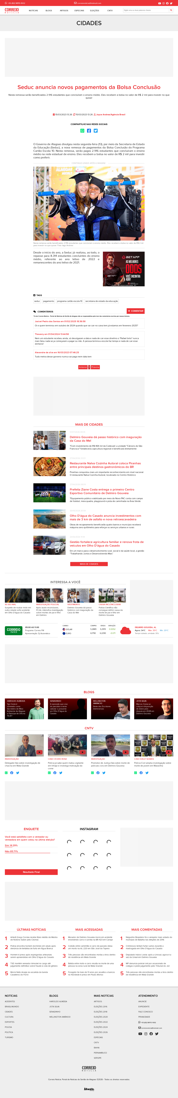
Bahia (96, 1048)
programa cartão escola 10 (69, 301)
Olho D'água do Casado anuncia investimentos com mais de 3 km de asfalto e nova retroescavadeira (105, 517)
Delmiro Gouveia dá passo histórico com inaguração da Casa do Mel (80, 610)
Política (9, 1032)
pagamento (48, 301)
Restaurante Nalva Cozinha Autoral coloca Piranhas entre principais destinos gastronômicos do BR (105, 465)
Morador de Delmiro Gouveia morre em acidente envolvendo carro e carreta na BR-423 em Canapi (90, 938)
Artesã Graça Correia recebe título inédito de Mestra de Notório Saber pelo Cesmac (33, 938)
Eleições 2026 (101, 1032)
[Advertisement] (89, 57)
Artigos (98, 1001)
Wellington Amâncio (60, 1017)
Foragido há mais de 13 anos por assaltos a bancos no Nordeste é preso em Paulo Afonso (91, 973)
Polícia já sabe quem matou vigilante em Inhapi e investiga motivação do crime (65, 766)
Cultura (9, 1017)
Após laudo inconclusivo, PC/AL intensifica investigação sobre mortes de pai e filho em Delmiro (49, 611)
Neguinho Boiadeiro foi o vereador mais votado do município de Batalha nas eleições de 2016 (149, 938)
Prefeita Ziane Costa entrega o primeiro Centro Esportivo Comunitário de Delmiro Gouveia (102, 491)
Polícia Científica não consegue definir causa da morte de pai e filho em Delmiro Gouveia (111, 611)
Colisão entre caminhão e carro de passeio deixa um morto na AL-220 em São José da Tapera (90, 947)
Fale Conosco (145, 1012)
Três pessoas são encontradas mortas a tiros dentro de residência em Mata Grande (91, 955)
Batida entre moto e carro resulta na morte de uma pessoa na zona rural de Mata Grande (91, 964)
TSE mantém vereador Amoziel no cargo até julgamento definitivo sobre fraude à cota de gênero (34, 964)
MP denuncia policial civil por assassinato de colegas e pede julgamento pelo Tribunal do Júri (148, 964)
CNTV (96, 1042)
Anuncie (142, 1001)
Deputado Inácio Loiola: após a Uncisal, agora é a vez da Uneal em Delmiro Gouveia (148, 955)
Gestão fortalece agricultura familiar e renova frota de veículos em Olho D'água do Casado (107, 543)
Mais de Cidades (89, 564)
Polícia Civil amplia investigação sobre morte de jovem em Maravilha (152, 764)
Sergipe (97, 1058)
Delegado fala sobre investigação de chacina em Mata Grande (22, 764)
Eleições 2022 (101, 1022)
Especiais (98, 1037)
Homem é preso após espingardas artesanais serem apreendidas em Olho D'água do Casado (32, 955)
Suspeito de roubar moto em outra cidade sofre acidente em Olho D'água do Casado (18, 610)
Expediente (143, 1006)
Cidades (9, 1012)
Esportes (9, 1022)
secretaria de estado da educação (101, 301)
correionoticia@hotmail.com (151, 1028)
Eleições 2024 (101, 1027)
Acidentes (10, 1001)
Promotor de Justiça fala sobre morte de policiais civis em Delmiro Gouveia (110, 764)
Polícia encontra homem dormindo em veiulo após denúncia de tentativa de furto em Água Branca (33, 947)
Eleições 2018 (100, 1012)
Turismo (9, 1037)
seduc (37, 301)
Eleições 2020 (101, 1017)
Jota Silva (54, 1006)
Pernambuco (100, 1053)
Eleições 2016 (100, 1006)
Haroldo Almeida (58, 1001)
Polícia (8, 1027)
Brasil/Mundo (12, 1006)
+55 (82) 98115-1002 (148, 1023)
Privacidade (144, 1017)
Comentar (135, 311)
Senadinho (54, 1012)
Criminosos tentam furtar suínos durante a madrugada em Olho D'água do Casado (145, 947)
